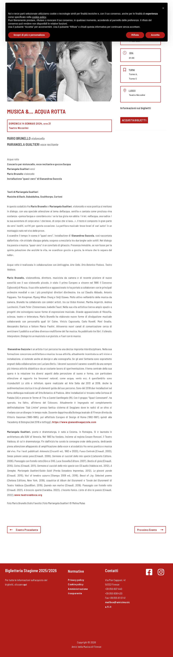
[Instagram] (161, 572)
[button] (163, 8)
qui (25, 584)
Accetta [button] (155, 35)
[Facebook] (149, 572)
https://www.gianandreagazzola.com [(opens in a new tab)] (74, 421)
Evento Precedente (24, 529)
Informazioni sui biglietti (135, 108)
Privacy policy (76, 579)
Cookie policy (76, 584)
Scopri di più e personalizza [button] (29, 35)
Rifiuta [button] (135, 35)
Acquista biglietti (134, 120)
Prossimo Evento (150, 529)
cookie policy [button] (39, 17)
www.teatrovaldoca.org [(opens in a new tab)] (28, 494)
